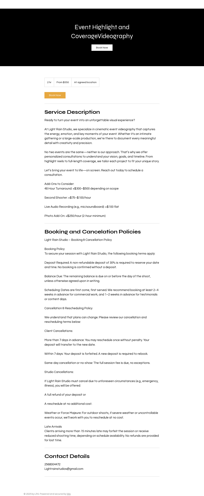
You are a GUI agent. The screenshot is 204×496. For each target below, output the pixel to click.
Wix (69, 494)
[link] (102, 47)
